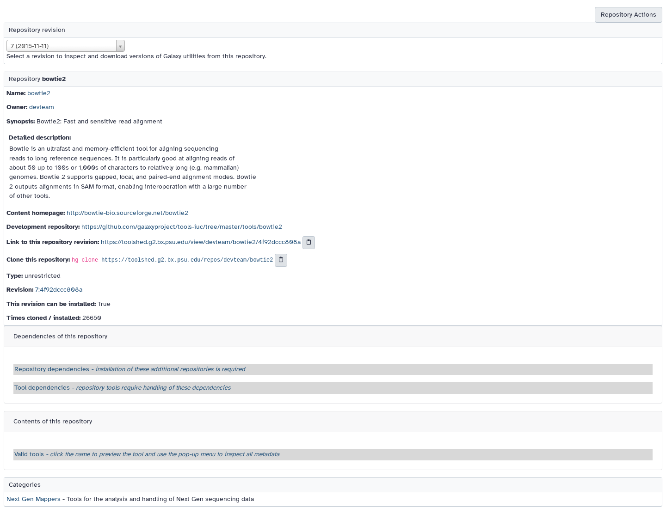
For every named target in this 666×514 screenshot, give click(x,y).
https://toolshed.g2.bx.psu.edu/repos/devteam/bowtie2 (187, 260)
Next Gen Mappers (33, 499)
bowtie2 (38, 93)
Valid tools (146, 454)
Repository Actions (628, 14)
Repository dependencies (129, 369)
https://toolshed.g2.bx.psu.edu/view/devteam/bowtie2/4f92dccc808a (201, 242)
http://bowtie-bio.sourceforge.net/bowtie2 (127, 213)
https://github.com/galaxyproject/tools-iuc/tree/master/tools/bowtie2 (181, 227)
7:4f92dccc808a (58, 290)
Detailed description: (40, 137)
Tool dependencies (122, 388)
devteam (41, 107)
